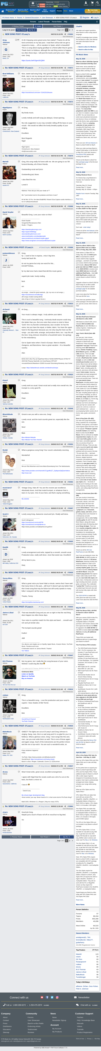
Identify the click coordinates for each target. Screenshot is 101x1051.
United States (7, 602)
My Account (56, 1029)
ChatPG (79, 26)
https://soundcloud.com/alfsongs (32, 294)
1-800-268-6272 (49, 4)
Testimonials (32, 1029)
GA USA (5, 624)
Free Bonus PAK (81, 154)
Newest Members (82, 933)
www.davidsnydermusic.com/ (31, 234)
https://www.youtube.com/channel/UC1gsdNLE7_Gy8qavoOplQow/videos (46, 471)
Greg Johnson (44, 68)
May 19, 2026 (80, 59)
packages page (83, 162)
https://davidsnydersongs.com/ (32, 229)
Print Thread (21, 30)
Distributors (7, 1026)
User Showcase (47, 18)
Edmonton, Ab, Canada (10, 537)
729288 (70, 206)
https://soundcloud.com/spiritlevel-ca (33, 524)
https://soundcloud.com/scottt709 (32, 522)
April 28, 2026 (81, 752)
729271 (70, 68)
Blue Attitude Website (29, 437)
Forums (19, 18)
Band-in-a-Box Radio (35, 1023)
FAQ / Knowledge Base (86, 1020)
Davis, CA (6, 58)
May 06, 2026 (80, 608)
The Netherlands (8, 474)
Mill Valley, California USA (10, 563)
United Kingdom (7, 504)
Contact (6, 1020)
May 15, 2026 (80, 172)
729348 (70, 408)
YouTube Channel (27, 721)
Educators (7, 1029)
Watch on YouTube (28, 676)
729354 (70, 444)
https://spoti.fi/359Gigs (29, 232)
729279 (70, 156)
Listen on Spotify (28, 674)
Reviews (31, 1032)
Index (38, 26)
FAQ (65, 22)
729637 (70, 766)
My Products (57, 1032)
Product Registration (84, 1032)
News (54, 1017)
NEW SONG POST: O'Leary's (17, 34)
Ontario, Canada (8, 438)
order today (86, 227)
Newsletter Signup (59, 1020)
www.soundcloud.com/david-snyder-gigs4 (35, 238)
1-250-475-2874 (60, 4)
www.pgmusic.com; (7, 1041)
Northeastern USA (8, 719)
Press (5, 1023)
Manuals (80, 1023)
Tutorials (80, 1029)
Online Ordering (63, 6)
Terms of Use (80, 1039)
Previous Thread (17, 26)
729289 (70, 247)
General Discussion (32, 18)
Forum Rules (57, 22)
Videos (79, 1026)
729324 (70, 374)
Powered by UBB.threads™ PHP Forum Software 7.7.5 (50, 1048)
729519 (70, 689)
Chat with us (86, 1005)
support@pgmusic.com (34, 1041)
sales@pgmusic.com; (20, 1041)
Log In (95, 18)
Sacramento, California (9, 784)
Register (84, 18)
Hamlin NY (6, 185)
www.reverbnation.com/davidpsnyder (34, 236)
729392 (70, 482)
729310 (70, 303)
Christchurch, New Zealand (11, 131)
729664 (70, 806)
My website (25, 499)
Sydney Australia (8, 404)
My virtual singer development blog (33, 795)
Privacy (89, 1039)
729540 (70, 726)
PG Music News (82, 55)
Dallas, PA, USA (7, 755)
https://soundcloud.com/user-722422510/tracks (37, 92)
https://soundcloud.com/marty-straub (42, 759)
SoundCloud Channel (29, 719)
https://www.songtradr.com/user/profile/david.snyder (39, 240)
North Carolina (7, 235)
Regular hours (80, 193)
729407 (70, 508)
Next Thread (58, 26)
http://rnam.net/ (27, 473)
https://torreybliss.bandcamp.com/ (33, 602)
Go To (32, 30)
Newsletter (84, 997)
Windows (94, 840)
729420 (70, 541)
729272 (70, 102)
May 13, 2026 (80, 243)
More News (80, 904)
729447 (70, 655)
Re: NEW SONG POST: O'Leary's (19, 68)
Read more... (80, 167)
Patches (80, 1017)
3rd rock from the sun (9, 685)
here (88, 296)
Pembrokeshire (7, 832)
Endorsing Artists (34, 1026)
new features (91, 230)
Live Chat (48, 6)
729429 (70, 572)
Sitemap (6, 1032)
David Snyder (44, 247)
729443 (70, 607)
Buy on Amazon (27, 678)
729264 (70, 34)
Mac (86, 840)
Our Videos (25, 651)
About (5, 1017)
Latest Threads (44, 22)
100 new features (90, 143)
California (5, 97)
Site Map (97, 1039)
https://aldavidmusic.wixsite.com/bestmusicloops (42, 368)
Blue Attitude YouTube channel (32, 440)
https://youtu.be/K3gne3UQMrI (33, 60)
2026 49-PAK (83, 595)
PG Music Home (8, 18)
